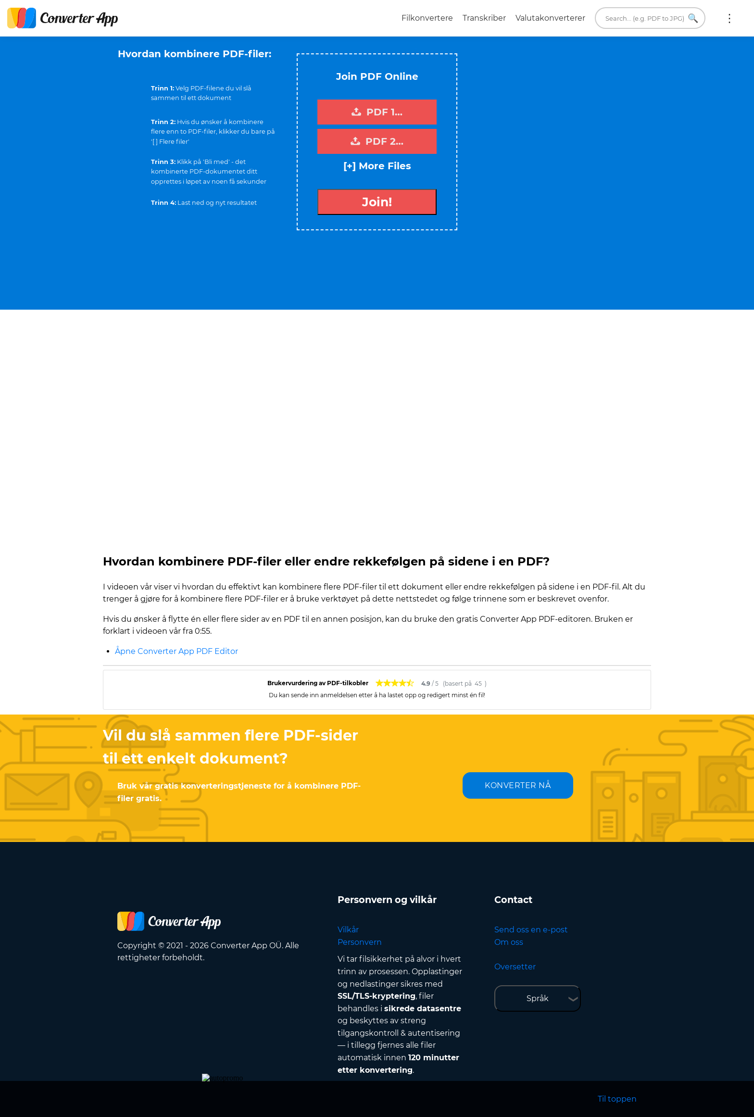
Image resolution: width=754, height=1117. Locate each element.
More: (729, 18)
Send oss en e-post (531, 929)
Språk (538, 998)
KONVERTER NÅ (518, 785)
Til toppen (617, 1099)
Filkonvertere (427, 18)
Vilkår (348, 929)
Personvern (360, 942)
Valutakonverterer (550, 18)
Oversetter (515, 966)
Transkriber (484, 18)
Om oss (508, 942)
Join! (377, 202)
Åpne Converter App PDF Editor (176, 651)
